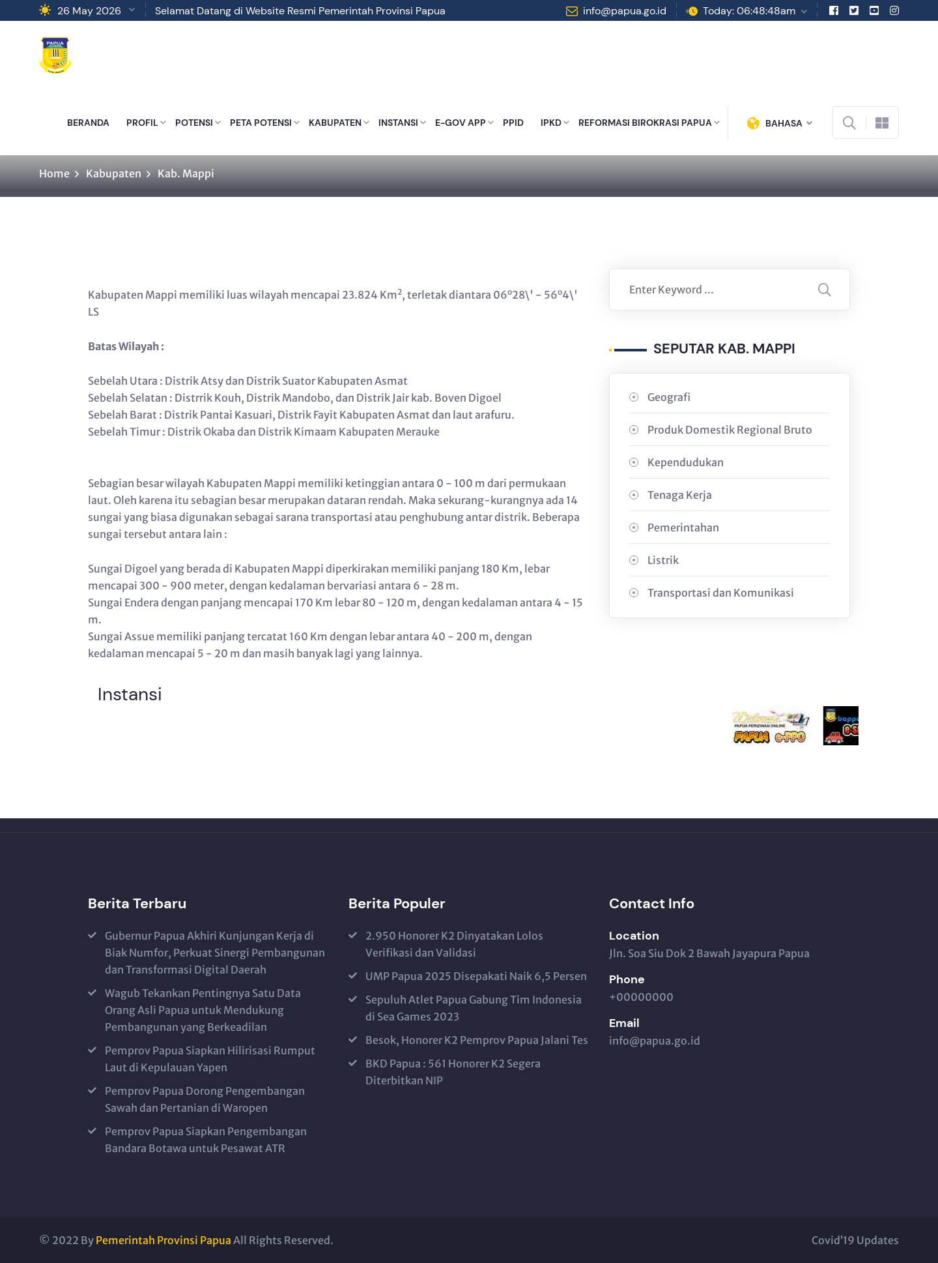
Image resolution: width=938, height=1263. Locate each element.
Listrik (663, 560)
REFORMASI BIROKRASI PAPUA (645, 122)
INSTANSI (398, 122)
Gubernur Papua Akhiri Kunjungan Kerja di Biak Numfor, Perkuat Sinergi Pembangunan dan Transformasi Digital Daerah (215, 952)
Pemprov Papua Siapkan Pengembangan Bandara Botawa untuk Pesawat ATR (206, 1140)
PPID (513, 122)
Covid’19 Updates (855, 1240)
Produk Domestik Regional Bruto (729, 429)
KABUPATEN (335, 122)
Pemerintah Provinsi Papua (163, 1240)
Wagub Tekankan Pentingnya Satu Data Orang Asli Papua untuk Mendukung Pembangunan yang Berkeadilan (203, 1010)
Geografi (668, 397)
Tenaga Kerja (679, 494)
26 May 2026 (89, 11)
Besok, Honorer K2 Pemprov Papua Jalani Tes (476, 1040)
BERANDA (88, 122)
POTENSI (194, 122)
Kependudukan (685, 462)
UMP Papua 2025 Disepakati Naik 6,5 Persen (476, 976)
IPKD (551, 122)
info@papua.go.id (624, 11)
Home (54, 173)
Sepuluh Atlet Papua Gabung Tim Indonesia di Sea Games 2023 (473, 1008)
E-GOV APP (460, 122)
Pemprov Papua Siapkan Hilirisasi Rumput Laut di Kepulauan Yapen (210, 1059)
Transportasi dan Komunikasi (720, 592)
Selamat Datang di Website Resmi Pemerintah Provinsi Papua (300, 11)
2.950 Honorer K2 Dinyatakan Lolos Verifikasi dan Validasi (454, 944)
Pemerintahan (683, 527)
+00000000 (641, 996)
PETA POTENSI (261, 122)
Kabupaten (113, 173)
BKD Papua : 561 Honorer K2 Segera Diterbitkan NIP (453, 1072)
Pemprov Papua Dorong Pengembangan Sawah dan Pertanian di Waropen (205, 1099)
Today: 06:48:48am (749, 11)
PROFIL (142, 122)
